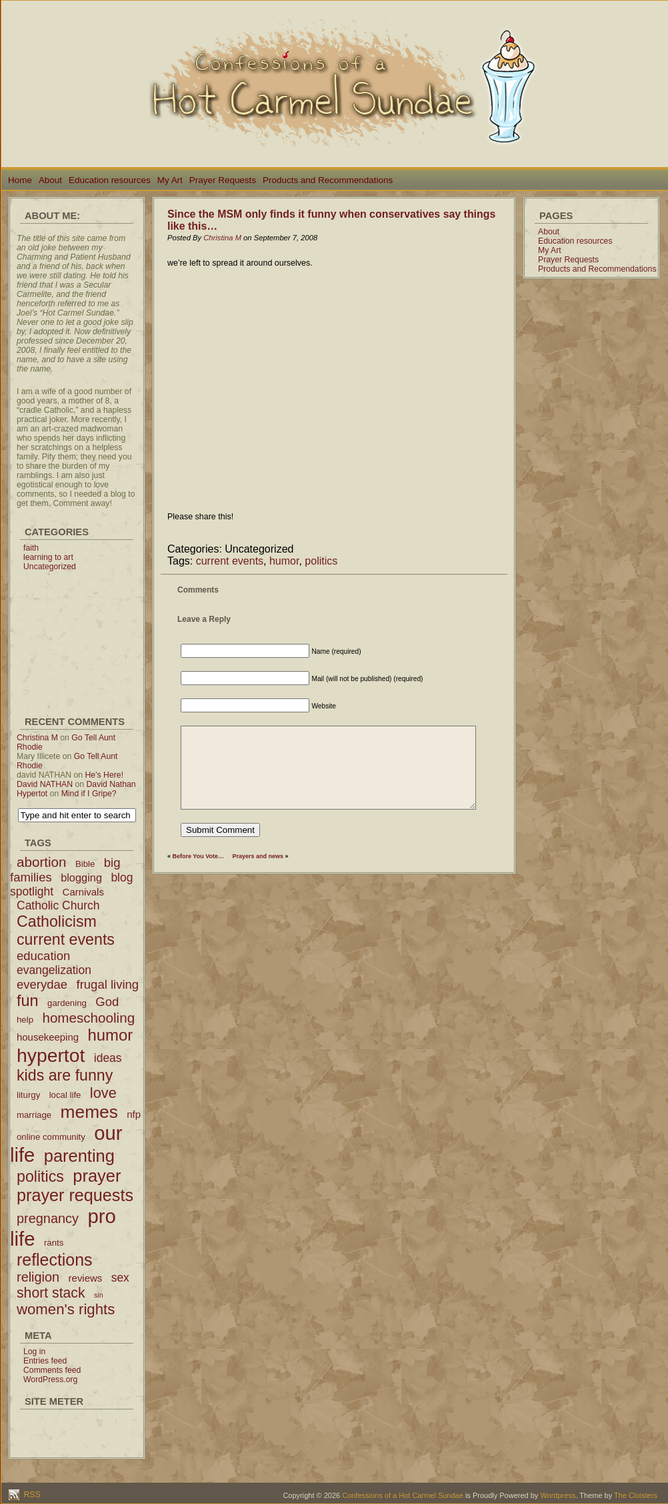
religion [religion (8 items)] (38, 1277)
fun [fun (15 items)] (28, 1000)
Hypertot (32, 793)
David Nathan (111, 784)
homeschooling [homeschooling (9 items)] (88, 1017)
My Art (170, 180)
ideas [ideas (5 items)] (108, 1058)
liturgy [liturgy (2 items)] (28, 1095)
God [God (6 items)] (107, 1002)
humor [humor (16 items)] (110, 1035)
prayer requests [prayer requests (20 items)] (75, 1195)
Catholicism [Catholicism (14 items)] (57, 921)
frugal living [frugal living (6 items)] (108, 984)
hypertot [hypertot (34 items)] (51, 1055)
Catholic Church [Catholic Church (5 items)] (58, 905)
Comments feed (52, 1370)
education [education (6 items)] (43, 956)
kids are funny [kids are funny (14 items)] (65, 1075)
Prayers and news (258, 856)
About (50, 180)
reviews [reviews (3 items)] (86, 1278)
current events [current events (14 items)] (66, 939)
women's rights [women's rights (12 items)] (66, 1309)
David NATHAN (45, 784)
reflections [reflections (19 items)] (55, 1259)
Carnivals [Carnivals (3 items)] (83, 891)
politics (321, 561)
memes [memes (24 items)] (89, 1112)
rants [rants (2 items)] (53, 1243)
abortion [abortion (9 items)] (42, 862)
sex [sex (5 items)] (120, 1277)
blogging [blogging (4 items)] (81, 877)
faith (31, 548)
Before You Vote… (199, 856)
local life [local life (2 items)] (65, 1095)
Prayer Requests (222, 180)
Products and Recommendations (328, 180)
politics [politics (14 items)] (40, 1176)
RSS (31, 1494)
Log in (34, 1351)
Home (20, 180)
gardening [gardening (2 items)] (67, 1003)
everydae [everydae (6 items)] (42, 984)
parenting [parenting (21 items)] (79, 1155)
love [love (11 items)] (103, 1093)
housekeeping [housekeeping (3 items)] (48, 1037)
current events (229, 561)
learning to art (48, 557)
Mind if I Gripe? (89, 793)
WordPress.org (50, 1379)
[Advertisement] (76, 637)
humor (284, 561)
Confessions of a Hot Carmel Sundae (402, 1495)
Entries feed (45, 1361)
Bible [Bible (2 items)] (85, 864)
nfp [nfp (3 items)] (134, 1114)
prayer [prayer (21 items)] (97, 1175)
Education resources (110, 180)
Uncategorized (49, 566)
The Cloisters (635, 1495)
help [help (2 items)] (25, 1020)
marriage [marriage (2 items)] (34, 1115)
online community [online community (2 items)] (51, 1137)
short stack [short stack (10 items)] (51, 1292)
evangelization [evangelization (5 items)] (54, 970)
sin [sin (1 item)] (98, 1295)
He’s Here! (104, 775)
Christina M (37, 737)
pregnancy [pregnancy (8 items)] (48, 1218)
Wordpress (557, 1495)
